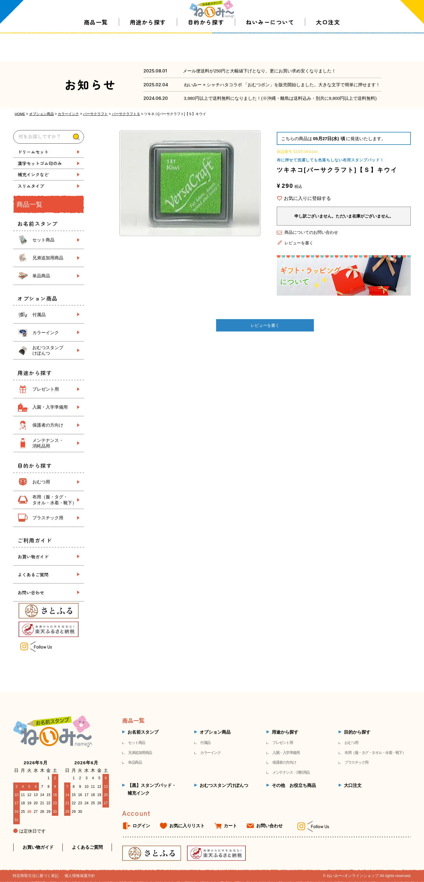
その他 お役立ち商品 (294, 785)
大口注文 (328, 50)
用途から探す (148, 50)
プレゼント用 (45, 389)
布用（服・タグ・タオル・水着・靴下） (374, 752)
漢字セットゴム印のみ (40, 163)
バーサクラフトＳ (126, 114)
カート (230, 825)
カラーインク (68, 114)
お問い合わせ (31, 592)
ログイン (141, 825)
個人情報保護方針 (79, 875)
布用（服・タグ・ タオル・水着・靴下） (54, 499)
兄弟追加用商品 (47, 257)
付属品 (39, 314)
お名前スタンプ (142, 732)
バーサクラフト (95, 114)
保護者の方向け (47, 424)
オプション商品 (41, 114)
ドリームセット (33, 152)
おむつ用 (41, 481)
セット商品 (43, 239)
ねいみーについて (270, 50)
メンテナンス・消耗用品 (291, 772)
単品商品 (41, 275)
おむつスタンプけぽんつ (224, 785)
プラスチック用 (47, 517)
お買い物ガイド (33, 556)
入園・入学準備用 (50, 406)
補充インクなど (33, 174)
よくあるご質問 (33, 574)
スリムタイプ (31, 186)
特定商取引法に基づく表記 (36, 875)
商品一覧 (96, 50)
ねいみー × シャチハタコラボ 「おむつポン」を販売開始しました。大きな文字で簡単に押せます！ (282, 84)
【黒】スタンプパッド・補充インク (151, 789)
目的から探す (206, 50)
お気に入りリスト (187, 825)
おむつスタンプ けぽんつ (47, 350)
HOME (20, 114)
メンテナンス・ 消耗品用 (47, 443)
